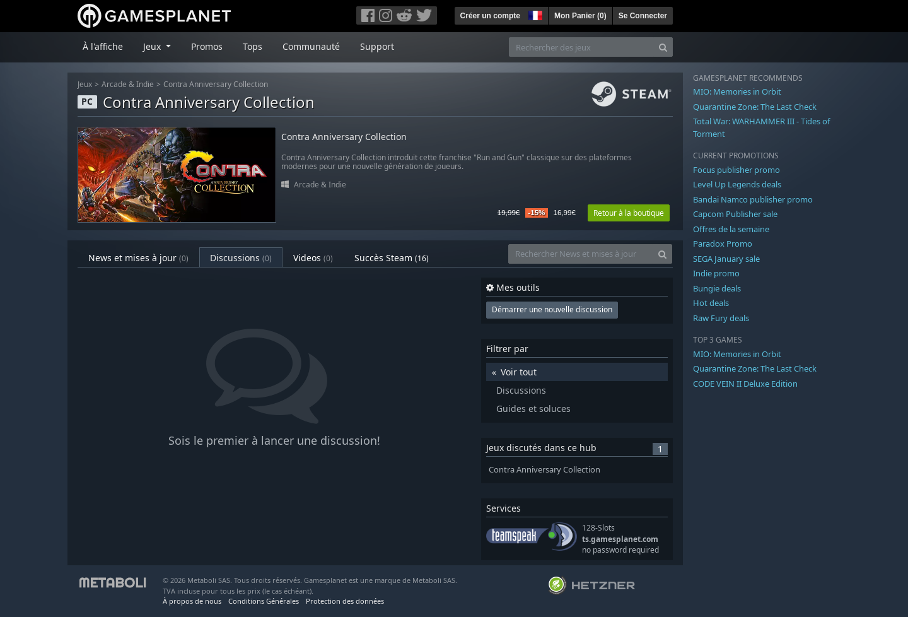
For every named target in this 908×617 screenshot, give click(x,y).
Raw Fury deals (721, 318)
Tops (252, 46)
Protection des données (345, 601)
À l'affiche (103, 46)
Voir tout (519, 372)
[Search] (663, 47)
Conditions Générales (263, 601)
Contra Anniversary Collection (215, 84)
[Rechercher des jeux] (581, 47)
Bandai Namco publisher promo (753, 199)
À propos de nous (192, 601)
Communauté (311, 46)
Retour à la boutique (628, 213)
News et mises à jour (138, 258)
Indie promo (716, 273)
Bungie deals (717, 288)
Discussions (241, 258)
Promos (207, 46)
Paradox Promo (722, 243)
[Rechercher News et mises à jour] (580, 254)
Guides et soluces (533, 408)
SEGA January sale (726, 258)
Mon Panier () (580, 15)
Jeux (85, 84)
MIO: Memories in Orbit (737, 91)
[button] (534, 14)
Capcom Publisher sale (735, 214)
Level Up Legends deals (737, 184)
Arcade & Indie (128, 84)
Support (377, 46)
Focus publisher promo (736, 169)
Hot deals (711, 302)
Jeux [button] (153, 46)
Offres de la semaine (731, 229)
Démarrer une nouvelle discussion (552, 309)
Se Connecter (643, 15)
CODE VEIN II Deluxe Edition (745, 383)
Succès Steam (391, 258)
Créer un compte (490, 15)
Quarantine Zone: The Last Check (755, 106)
